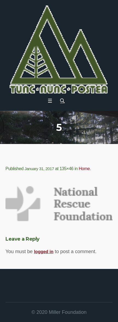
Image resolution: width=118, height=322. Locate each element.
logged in (43, 251)
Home (84, 168)
